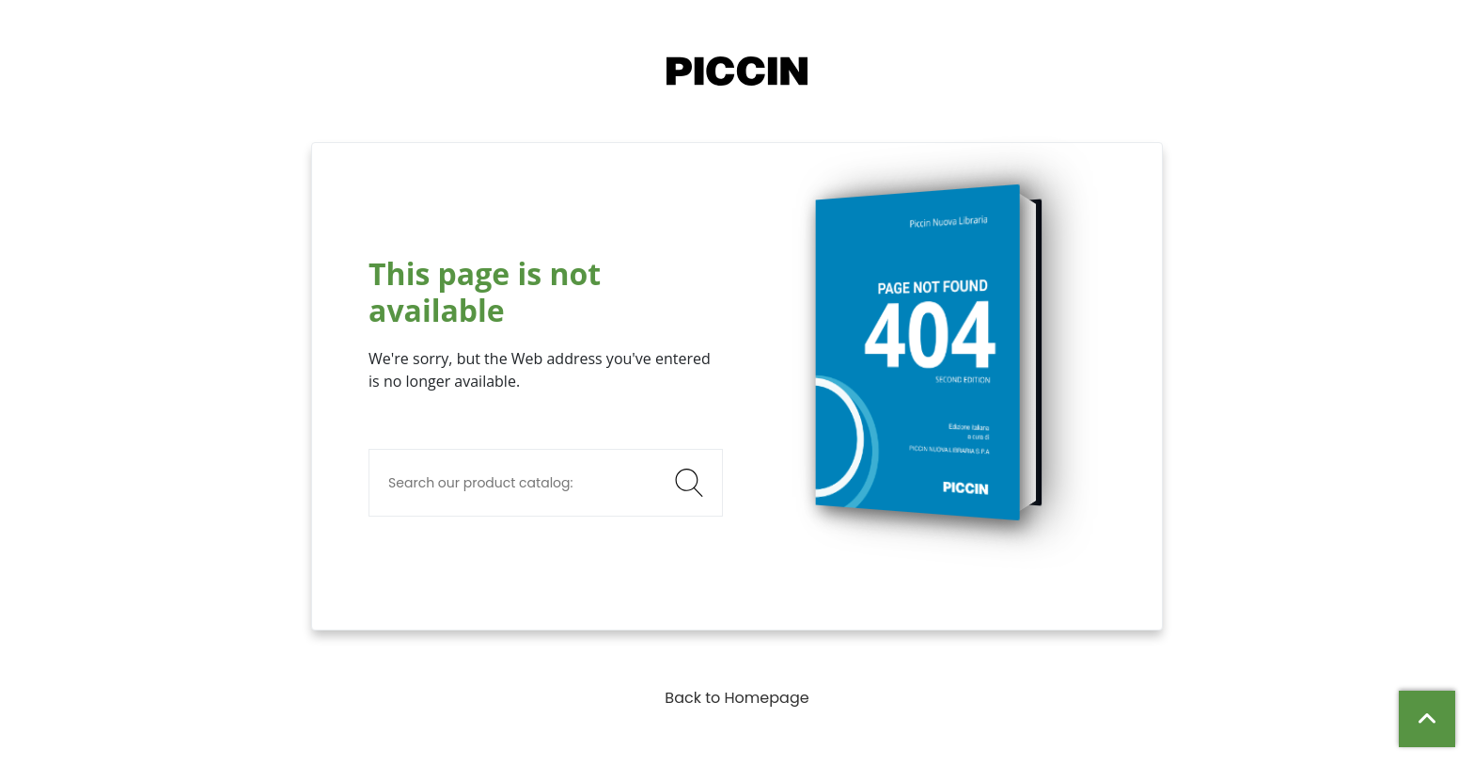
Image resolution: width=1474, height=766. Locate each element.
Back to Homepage (736, 698)
